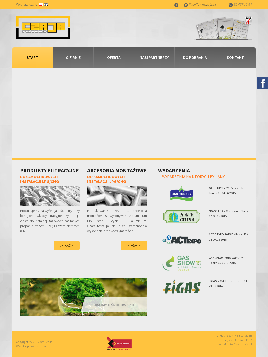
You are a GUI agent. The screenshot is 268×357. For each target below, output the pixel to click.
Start (32, 57)
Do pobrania (195, 57)
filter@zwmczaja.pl (202, 4)
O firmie (73, 57)
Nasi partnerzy (154, 57)
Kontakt (235, 57)
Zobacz (66, 245)
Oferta (114, 57)
